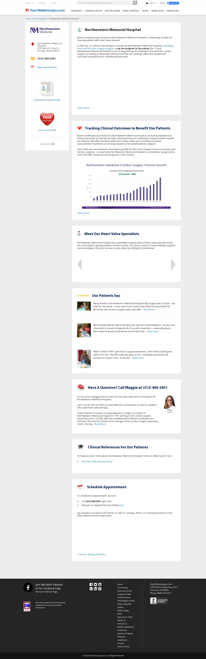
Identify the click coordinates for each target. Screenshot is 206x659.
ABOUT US (30, 3)
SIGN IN (162, 3)
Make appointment (47, 67)
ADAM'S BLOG (157, 10)
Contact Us (122, 623)
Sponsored (45, 143)
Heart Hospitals (40, 18)
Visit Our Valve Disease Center (97, 461)
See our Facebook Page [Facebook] (46, 591)
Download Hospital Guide (47, 99)
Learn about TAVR (47, 130)
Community (122, 587)
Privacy (120, 643)
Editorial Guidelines (122, 638)
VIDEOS (145, 10)
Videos (120, 607)
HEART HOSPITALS (131, 10)
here (121, 505)
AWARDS (42, 3)
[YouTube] (99, 584)
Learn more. (83, 107)
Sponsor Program (125, 633)
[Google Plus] (91, 589)
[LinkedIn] (95, 589)
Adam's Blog (123, 610)
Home (28, 18)
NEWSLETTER (173, 10)
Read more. (149, 309)
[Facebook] (174, 3)
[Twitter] (95, 584)
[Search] (135, 3)
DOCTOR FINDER (112, 10)
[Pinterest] (99, 589)
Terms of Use (123, 646)
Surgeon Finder (124, 594)
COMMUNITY (76, 10)
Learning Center (124, 591)
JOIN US (150, 3)
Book (119, 613)
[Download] (47, 96)
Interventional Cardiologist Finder (126, 599)
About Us (121, 620)
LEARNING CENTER (93, 10)
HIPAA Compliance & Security (125, 628)
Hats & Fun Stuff (124, 617)
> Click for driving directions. (91, 554)
